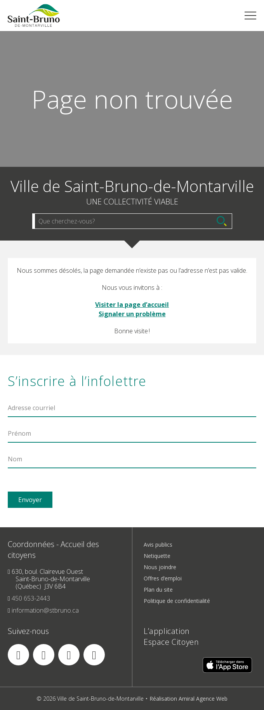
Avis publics (158, 544)
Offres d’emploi (163, 578)
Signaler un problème (132, 314)
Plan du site (158, 589)
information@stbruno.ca (45, 610)
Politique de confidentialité (177, 600)
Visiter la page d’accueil (132, 304)
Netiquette (157, 555)
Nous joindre (160, 567)
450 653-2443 (31, 598)
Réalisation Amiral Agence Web (188, 698)
